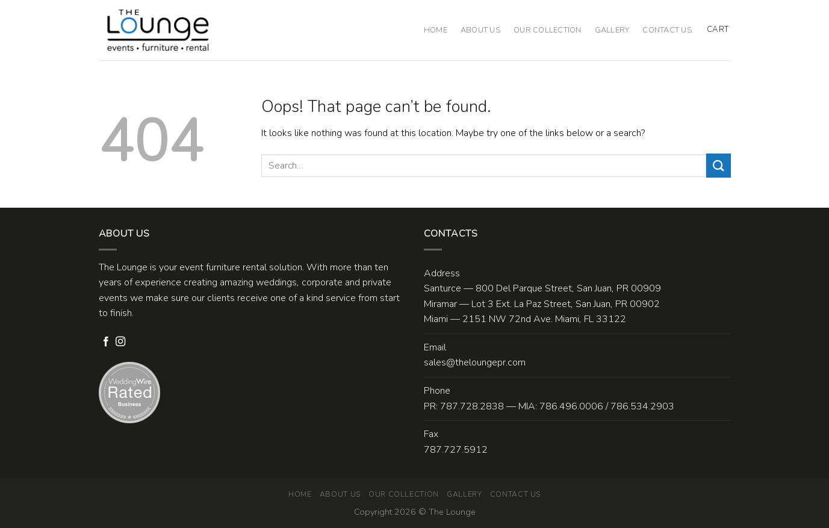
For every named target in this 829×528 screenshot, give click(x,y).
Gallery (612, 30)
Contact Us (667, 30)
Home (435, 30)
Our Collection (548, 30)
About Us (480, 30)
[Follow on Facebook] (106, 342)
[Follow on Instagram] (120, 342)
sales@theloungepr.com (475, 362)
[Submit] (718, 165)
